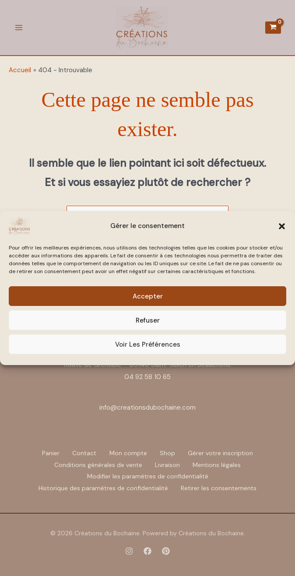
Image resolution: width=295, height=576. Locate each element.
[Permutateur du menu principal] (19, 28)
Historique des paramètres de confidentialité (103, 488)
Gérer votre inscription (223, 453)
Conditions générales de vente (97, 465)
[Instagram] (129, 550)
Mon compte (128, 453)
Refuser (148, 320)
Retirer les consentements (219, 488)
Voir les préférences (147, 344)
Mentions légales (218, 465)
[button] (281, 226)
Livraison (167, 465)
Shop (168, 453)
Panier (48, 453)
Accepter (148, 296)
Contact (83, 453)
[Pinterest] (166, 550)
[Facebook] (147, 550)
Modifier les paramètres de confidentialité (147, 476)
